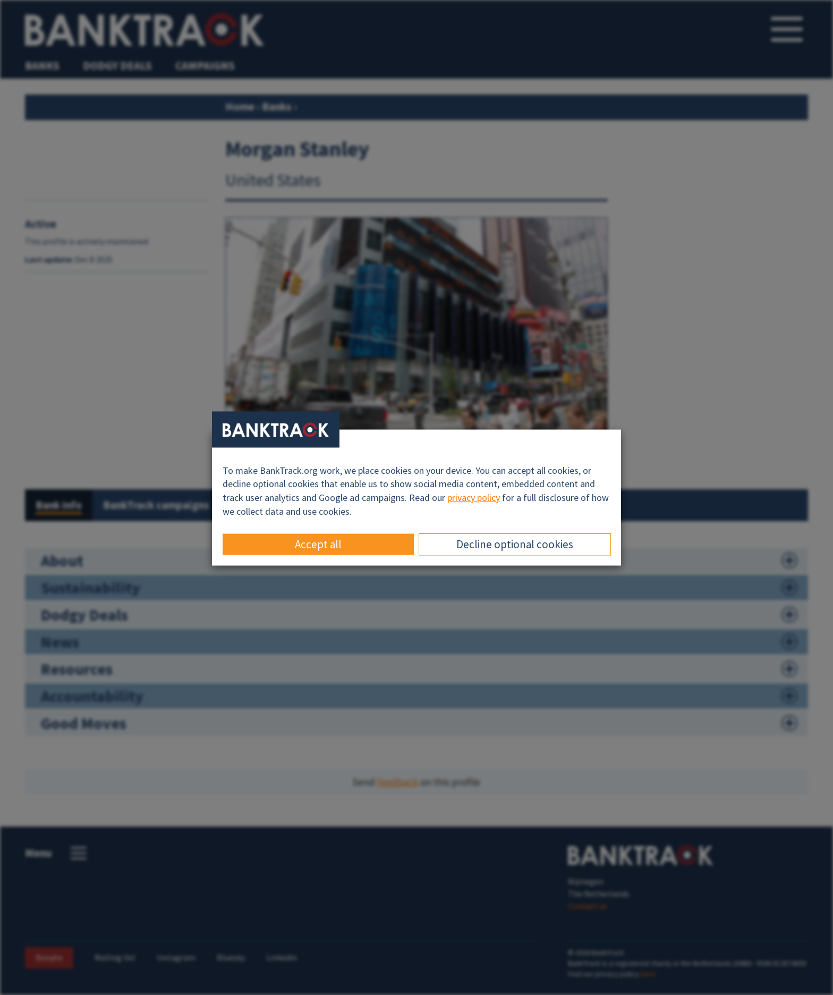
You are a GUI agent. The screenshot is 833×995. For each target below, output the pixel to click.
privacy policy (473, 497)
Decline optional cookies (514, 544)
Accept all (318, 544)
